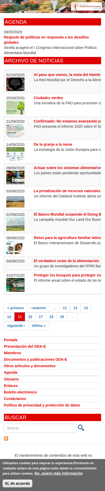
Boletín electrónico (20, 392)
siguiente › (16, 326)
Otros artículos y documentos (29, 366)
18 (51, 317)
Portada (10, 340)
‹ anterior (38, 308)
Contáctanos (15, 399)
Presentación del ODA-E (25, 346)
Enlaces (11, 386)
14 (9, 317)
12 (75, 308)
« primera (15, 308)
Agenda (10, 372)
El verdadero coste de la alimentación (66, 261)
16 (30, 317)
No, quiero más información (59, 475)
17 (41, 317)
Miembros (12, 353)
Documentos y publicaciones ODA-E (35, 359)
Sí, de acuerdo (17, 485)
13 (86, 308)
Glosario (11, 379)
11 (65, 308)
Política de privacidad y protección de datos (42, 405)
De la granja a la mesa (53, 144)
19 (62, 317)
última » (39, 326)
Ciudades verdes (48, 98)
